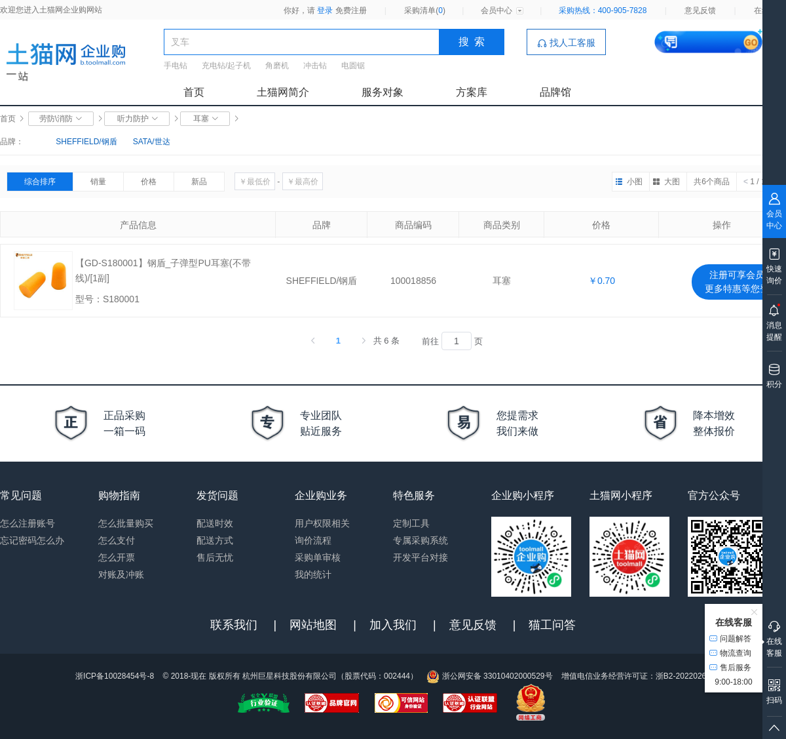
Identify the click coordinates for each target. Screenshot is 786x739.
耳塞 (205, 118)
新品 (199, 181)
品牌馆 (555, 92)
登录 (325, 10)
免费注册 (351, 10)
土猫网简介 (283, 92)
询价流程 (313, 540)
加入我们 (393, 624)
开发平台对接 (420, 557)
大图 (672, 181)
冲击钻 (315, 65)
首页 (193, 92)
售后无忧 (214, 557)
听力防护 (137, 118)
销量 (98, 181)
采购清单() (424, 10)
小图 (635, 181)
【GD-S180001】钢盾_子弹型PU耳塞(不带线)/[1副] (163, 270)
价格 (149, 181)
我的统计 (313, 574)
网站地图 (313, 624)
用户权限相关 (322, 523)
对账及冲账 (121, 574)
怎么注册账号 (27, 523)
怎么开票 (116, 557)
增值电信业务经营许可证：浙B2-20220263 (636, 676)
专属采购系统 (420, 540)
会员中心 (496, 10)
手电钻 (175, 65)
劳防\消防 (61, 118)
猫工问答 (552, 624)
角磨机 (277, 65)
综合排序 (40, 181)
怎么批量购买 (125, 523)
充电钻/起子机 (226, 65)
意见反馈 (700, 10)
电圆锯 (353, 65)
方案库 (471, 92)
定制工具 (411, 523)
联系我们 (233, 624)
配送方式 (214, 540)
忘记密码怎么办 (32, 540)
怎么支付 (116, 540)
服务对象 (382, 92)
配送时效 (214, 523)
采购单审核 (318, 557)
